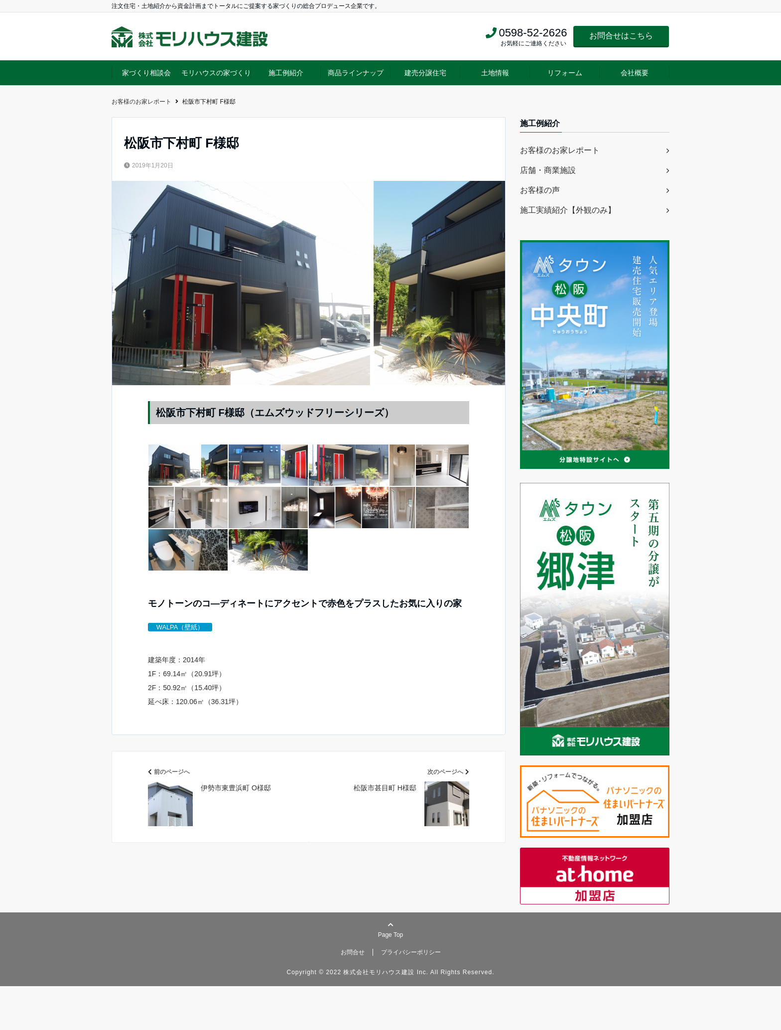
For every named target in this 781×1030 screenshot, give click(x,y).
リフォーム (564, 73)
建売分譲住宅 (425, 73)
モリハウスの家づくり (216, 73)
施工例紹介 (285, 73)
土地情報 (495, 73)
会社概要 (635, 73)
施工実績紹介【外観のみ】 (568, 210)
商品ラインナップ (356, 73)
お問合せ (353, 996)
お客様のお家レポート (560, 150)
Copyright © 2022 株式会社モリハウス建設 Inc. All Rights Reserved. (391, 1016)
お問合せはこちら (621, 35)
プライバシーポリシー (411, 996)
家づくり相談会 (146, 73)
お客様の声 (540, 190)
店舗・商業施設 (548, 170)
